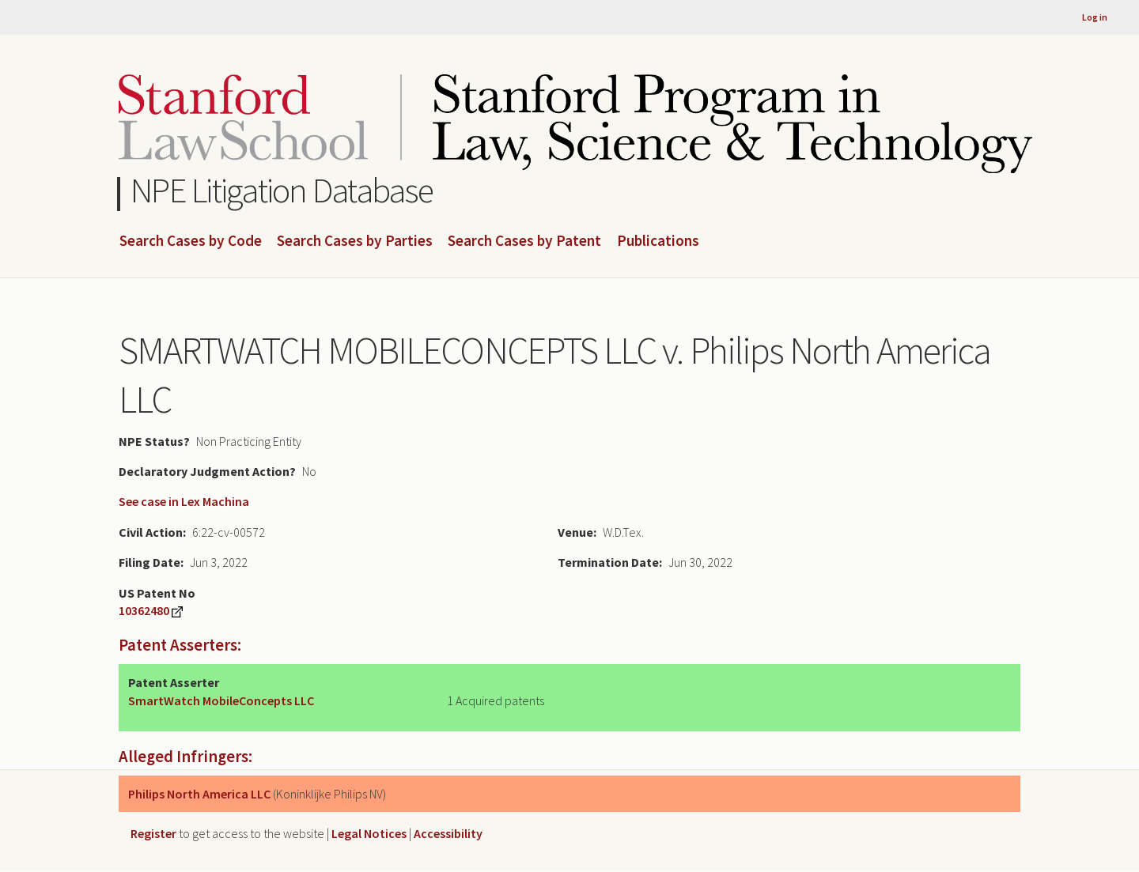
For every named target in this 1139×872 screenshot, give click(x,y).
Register (153, 833)
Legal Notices (369, 833)
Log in (1094, 17)
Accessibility (448, 833)
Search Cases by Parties (355, 241)
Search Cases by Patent (524, 241)
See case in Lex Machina (184, 501)
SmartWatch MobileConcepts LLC (221, 700)
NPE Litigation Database (282, 190)
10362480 (144, 610)
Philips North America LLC (199, 794)
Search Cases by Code (190, 241)
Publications (658, 241)
